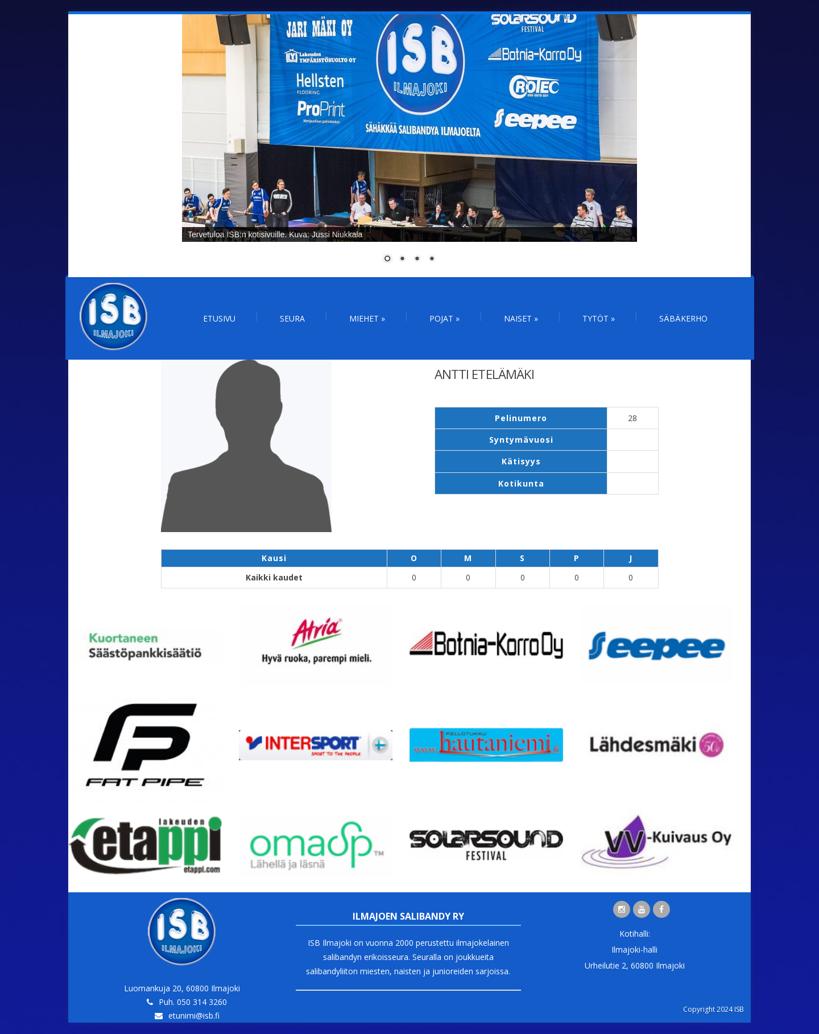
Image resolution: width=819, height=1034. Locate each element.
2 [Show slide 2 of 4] (402, 259)
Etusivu (219, 318)
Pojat (444, 318)
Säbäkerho (683, 318)
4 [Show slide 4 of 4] (431, 259)
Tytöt (598, 318)
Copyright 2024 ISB (713, 1009)
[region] (409, 145)
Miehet (367, 318)
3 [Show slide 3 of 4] (417, 259)
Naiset (521, 318)
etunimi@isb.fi (194, 1015)
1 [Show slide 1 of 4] (387, 259)
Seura (292, 318)
